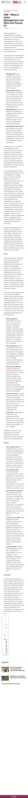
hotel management (17, 292)
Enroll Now (14, 796)
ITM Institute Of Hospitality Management (11, 11)
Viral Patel (6, 28)
